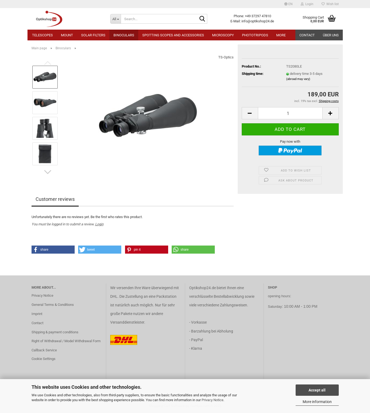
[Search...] (115, 19)
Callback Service (44, 350)
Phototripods (255, 35)
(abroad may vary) (298, 79)
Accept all (317, 390)
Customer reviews (55, 199)
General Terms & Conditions (53, 305)
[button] (288, 4)
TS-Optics (226, 57)
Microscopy (223, 35)
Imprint (37, 314)
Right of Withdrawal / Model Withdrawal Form (66, 341)
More (281, 35)
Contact (307, 35)
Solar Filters (93, 35)
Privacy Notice (212, 400)
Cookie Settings (44, 359)
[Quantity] (290, 113)
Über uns (331, 35)
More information (317, 402)
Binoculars (123, 35)
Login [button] (307, 4)
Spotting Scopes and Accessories (173, 35)
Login (99, 224)
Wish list (330, 4)
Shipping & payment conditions (55, 332)
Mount (67, 35)
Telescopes (42, 35)
